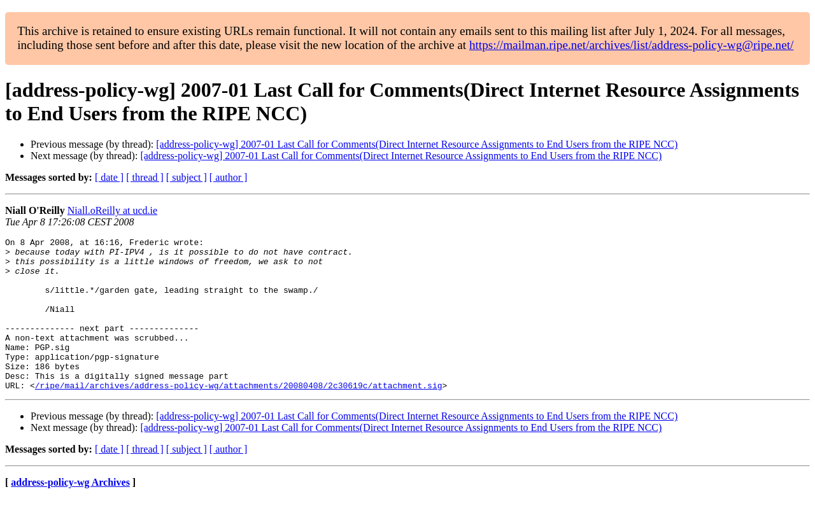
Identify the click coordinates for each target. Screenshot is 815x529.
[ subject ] (186, 177)
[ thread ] (145, 177)
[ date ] (109, 177)
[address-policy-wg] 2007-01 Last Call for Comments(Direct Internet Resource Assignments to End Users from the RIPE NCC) (416, 144)
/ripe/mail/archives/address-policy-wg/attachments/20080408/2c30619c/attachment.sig (239, 415)
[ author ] (228, 177)
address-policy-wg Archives (70, 512)
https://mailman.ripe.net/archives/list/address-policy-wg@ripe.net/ (631, 45)
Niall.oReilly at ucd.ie (112, 210)
